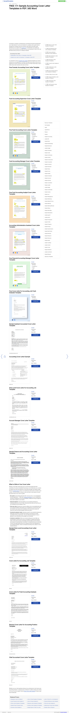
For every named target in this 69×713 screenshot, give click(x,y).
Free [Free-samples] (62, 1)
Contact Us (4, 712)
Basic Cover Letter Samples (29, 691)
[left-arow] (1, 356)
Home (10, 3)
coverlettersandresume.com (13, 353)
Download (35, 77)
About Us (9, 712)
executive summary (28, 497)
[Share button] (5, 356)
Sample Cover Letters (23, 60)
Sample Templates (63, 712)
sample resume (16, 490)
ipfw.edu (10, 588)
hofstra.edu (11, 384)
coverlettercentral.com (12, 417)
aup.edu (10, 621)
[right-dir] (67, 356)
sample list (24, 47)
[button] (66, 1)
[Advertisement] (34, 18)
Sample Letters (14, 3)
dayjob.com (11, 448)
